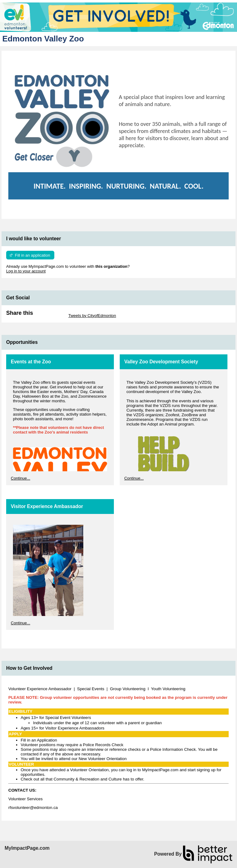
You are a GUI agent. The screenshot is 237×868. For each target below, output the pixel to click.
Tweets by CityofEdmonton (92, 315)
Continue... (20, 478)
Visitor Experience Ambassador (47, 506)
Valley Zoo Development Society (161, 361)
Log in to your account (26, 271)
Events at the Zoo (31, 361)
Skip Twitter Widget (50, 315)
